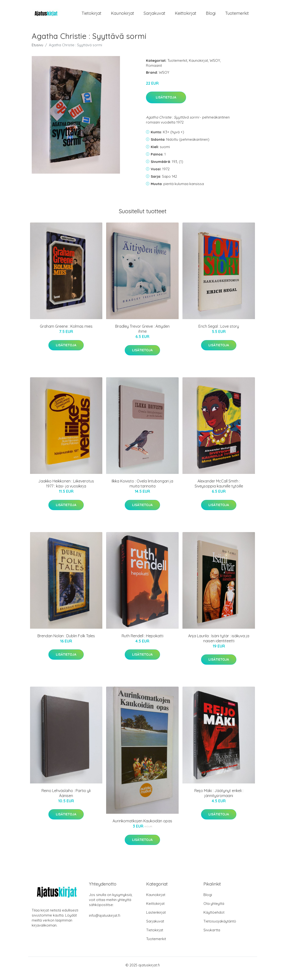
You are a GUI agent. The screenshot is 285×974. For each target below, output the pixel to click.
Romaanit (154, 66)
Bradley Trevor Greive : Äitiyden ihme (142, 330)
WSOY (215, 61)
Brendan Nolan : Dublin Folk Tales (66, 636)
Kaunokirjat (122, 13)
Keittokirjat (185, 13)
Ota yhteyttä (213, 904)
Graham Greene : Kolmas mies (66, 327)
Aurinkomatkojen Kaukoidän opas (142, 821)
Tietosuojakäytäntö (219, 922)
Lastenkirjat (156, 913)
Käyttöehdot (213, 913)
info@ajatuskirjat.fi (104, 916)
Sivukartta (211, 930)
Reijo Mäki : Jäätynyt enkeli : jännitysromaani (218, 794)
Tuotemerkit (237, 13)
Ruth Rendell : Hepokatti (142, 636)
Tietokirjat (91, 13)
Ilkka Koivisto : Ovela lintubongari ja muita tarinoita (142, 484)
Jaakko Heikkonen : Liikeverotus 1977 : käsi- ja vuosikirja (66, 484)
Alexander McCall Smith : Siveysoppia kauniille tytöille (219, 484)
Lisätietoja (166, 98)
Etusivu (37, 45)
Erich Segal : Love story (218, 327)
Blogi (211, 13)
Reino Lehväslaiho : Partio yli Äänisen (66, 794)
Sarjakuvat (154, 13)
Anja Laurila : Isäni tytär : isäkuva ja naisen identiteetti (218, 639)
